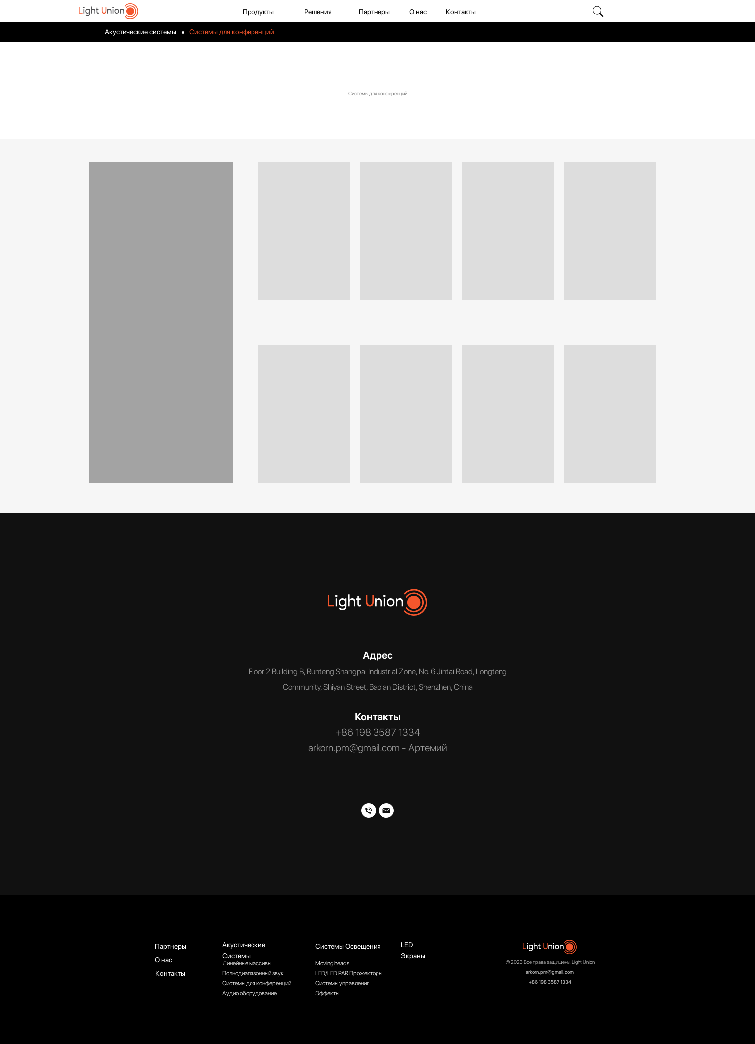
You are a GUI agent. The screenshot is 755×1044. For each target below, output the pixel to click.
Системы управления (342, 983)
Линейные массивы (247, 963)
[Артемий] (386, 810)
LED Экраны (413, 950)
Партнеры (374, 12)
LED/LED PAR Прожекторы (348, 973)
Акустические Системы (243, 950)
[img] (598, 11)
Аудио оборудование (249, 993)
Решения (318, 12)
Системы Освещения (348, 946)
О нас (418, 12)
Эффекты (327, 993)
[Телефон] (368, 810)
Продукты (258, 12)
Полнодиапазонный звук (253, 973)
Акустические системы (140, 32)
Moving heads (332, 963)
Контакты (461, 12)
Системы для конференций (256, 983)
